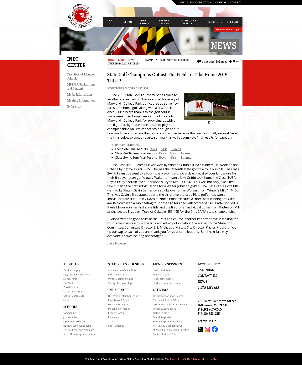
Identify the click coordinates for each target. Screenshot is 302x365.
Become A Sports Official (166, 300)
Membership (70, 278)
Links (66, 300)
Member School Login (228, 29)
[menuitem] (111, 22)
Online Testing (161, 313)
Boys (153, 149)
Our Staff (68, 283)
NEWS (202, 281)
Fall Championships (119, 274)
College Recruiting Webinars (78, 330)
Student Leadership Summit (168, 283)
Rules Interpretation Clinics (167, 321)
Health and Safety (162, 270)
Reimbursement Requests (77, 325)
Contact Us (207, 276)
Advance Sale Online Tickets (123, 270)
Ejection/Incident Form (165, 334)
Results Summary (127, 145)
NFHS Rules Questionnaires (167, 325)
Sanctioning (69, 313)
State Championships (126, 264)
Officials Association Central (168, 296)
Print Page (208, 61)
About (68, 264)
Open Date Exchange (74, 321)
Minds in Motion (161, 274)
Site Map (213, 358)
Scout (111, 321)
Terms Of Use (184, 358)
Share (236, 61)
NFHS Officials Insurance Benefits (171, 304)
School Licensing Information (79, 334)
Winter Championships (120, 278)
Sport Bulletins (116, 325)
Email (224, 61)
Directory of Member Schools (124, 296)
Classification (70, 287)
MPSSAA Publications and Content (81, 86)
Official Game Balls (73, 295)
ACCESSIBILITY (209, 264)
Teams (176, 149)
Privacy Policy (199, 358)
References (74, 106)
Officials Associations (164, 308)
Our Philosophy (71, 270)
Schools (70, 307)
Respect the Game (163, 278)
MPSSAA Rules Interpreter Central (171, 330)
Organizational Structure (76, 274)
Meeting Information (81, 100)
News (182, 2)
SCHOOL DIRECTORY (200, 2)
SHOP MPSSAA (208, 287)
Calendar (220, 2)
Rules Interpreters (162, 317)
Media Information (79, 94)
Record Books (116, 313)
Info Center (118, 290)
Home (112, 60)
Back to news (116, 243)
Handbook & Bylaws (119, 300)
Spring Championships (120, 283)
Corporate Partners (74, 291)
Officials (161, 290)
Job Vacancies (70, 317)
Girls (164, 149)
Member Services (167, 264)
